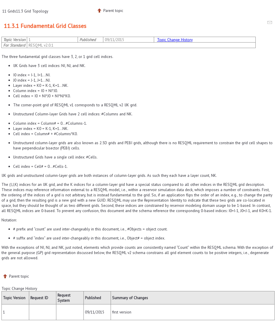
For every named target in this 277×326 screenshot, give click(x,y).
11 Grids (9, 11)
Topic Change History (175, 39)
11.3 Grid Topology (32, 11)
